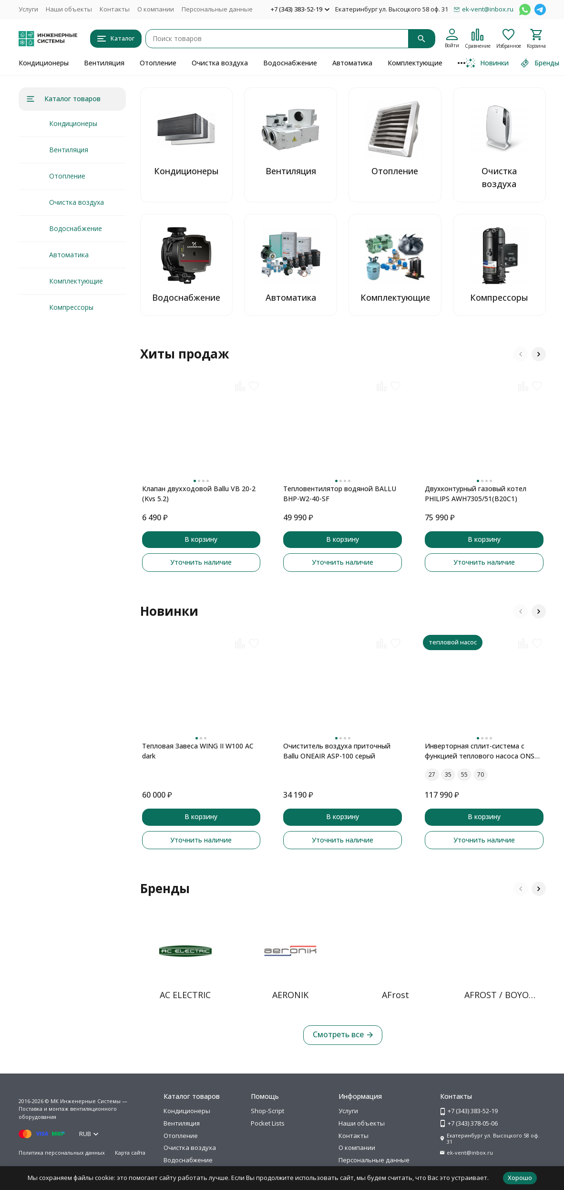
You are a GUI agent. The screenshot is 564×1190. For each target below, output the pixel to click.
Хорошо (520, 1177)
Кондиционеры (44, 62)
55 (464, 774)
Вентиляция (104, 62)
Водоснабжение (290, 62)
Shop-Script (267, 1110)
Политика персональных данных (62, 1152)
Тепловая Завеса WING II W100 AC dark (198, 750)
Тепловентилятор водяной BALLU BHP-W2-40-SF (339, 493)
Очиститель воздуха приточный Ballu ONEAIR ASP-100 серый (336, 750)
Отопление (158, 62)
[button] (520, 354)
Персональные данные (217, 9)
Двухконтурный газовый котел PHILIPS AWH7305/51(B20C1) (475, 493)
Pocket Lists (268, 1123)
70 (480, 774)
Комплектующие (415, 62)
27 (432, 774)
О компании (155, 9)
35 (448, 774)
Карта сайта (130, 1152)
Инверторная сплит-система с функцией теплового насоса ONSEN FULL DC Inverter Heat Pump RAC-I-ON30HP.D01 (484, 751)
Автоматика (352, 62)
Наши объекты (69, 9)
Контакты (115, 9)
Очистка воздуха (220, 62)
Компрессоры (71, 307)
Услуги (28, 9)
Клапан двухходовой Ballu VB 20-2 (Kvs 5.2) (199, 493)
